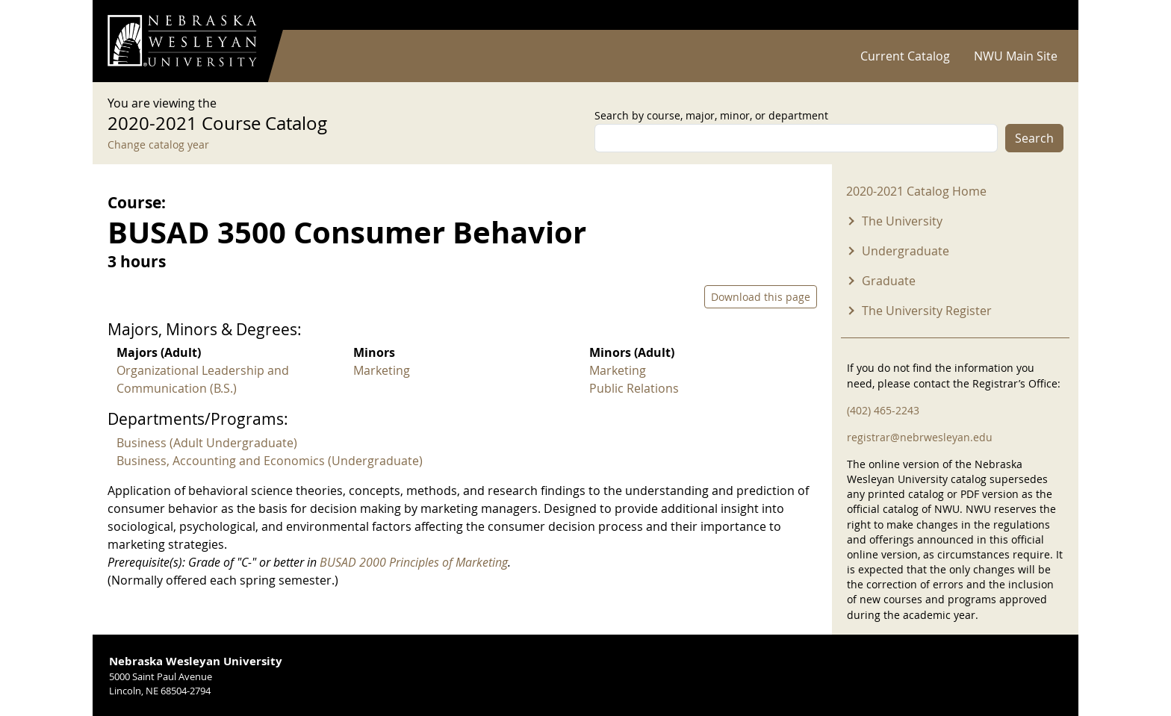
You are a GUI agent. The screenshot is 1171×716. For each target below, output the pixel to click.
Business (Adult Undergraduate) (207, 443)
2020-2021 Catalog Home (916, 191)
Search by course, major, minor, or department (711, 115)
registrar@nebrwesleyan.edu (920, 437)
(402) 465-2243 (883, 410)
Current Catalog (905, 56)
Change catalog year (158, 144)
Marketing (381, 370)
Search (1034, 138)
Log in (1044, 15)
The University (902, 221)
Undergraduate (905, 251)
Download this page (760, 297)
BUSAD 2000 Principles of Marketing (414, 562)
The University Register (927, 310)
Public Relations (634, 388)
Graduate (889, 281)
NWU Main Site (1015, 56)
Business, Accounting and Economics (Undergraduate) (270, 460)
